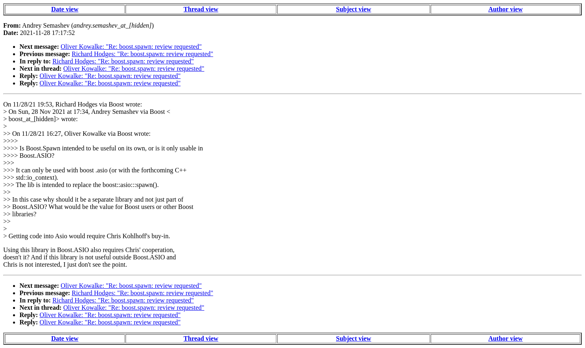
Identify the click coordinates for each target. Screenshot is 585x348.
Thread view (201, 9)
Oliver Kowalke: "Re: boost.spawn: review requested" (131, 46)
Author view (505, 9)
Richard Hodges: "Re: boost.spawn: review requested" (142, 53)
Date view (64, 9)
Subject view (353, 9)
